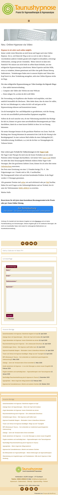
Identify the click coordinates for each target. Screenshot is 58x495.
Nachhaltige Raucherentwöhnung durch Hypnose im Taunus (20, 377)
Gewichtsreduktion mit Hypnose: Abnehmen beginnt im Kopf (20, 334)
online (23, 182)
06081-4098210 (24, 188)
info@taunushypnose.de (39, 479)
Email (8, 276)
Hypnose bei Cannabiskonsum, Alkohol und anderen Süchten (21, 384)
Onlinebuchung (6, 166)
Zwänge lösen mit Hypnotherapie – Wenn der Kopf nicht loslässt (22, 337)
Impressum (13, 481)
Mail (47, 182)
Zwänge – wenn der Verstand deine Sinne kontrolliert (18, 363)
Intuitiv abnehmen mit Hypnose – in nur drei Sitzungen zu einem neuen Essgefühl (27, 366)
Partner (45, 481)
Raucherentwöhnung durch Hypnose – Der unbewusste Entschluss (22, 344)
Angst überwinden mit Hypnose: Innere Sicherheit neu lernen (21, 340)
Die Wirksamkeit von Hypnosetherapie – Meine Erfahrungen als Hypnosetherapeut (27, 453)
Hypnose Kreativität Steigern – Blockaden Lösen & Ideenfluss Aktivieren (24, 350)
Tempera (45, 493)
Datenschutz (22, 481)
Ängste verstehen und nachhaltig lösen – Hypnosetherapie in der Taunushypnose (27, 371)
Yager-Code (44, 152)
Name (8, 270)
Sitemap (29, 481)
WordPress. (52, 493)
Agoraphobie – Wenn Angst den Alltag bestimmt (17, 381)
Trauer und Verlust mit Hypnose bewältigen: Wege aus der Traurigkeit (23, 354)
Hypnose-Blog (37, 481)
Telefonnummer (11, 281)
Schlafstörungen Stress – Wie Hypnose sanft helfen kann (19, 347)
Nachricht (9, 287)
